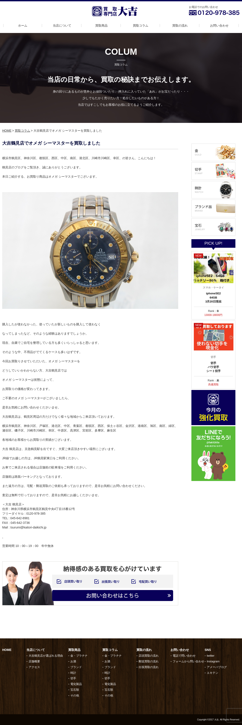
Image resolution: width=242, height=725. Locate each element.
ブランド (76, 667)
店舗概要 (34, 661)
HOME (6, 130)
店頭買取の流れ (149, 655)
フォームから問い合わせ (188, 661)
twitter (210, 655)
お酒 (73, 661)
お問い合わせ (219, 25)
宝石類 (74, 689)
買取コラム (140, 25)
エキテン (212, 672)
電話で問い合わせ (184, 655)
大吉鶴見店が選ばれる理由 (46, 655)
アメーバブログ (217, 667)
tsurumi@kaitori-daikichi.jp (28, 527)
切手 (73, 678)
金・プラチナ (79, 655)
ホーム (22, 25)
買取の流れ (180, 25)
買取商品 (101, 25)
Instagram (213, 661)
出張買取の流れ (149, 667)
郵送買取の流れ (149, 661)
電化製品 (76, 684)
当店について (62, 25)
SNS (208, 650)
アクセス (34, 667)
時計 (73, 672)
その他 (74, 695)
